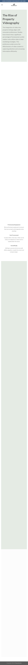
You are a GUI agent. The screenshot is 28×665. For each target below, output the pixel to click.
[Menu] (2, 5)
